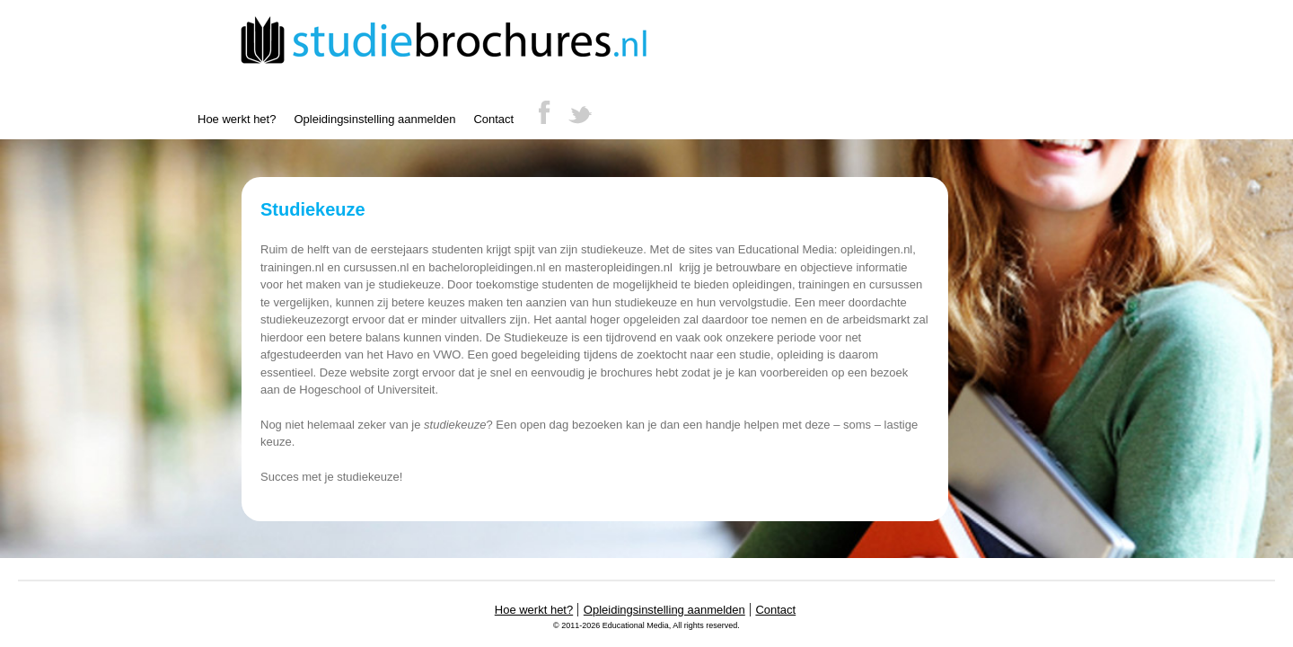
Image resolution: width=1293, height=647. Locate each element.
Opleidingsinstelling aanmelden (374, 119)
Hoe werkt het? (237, 119)
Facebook (544, 111)
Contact (493, 119)
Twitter (580, 111)
